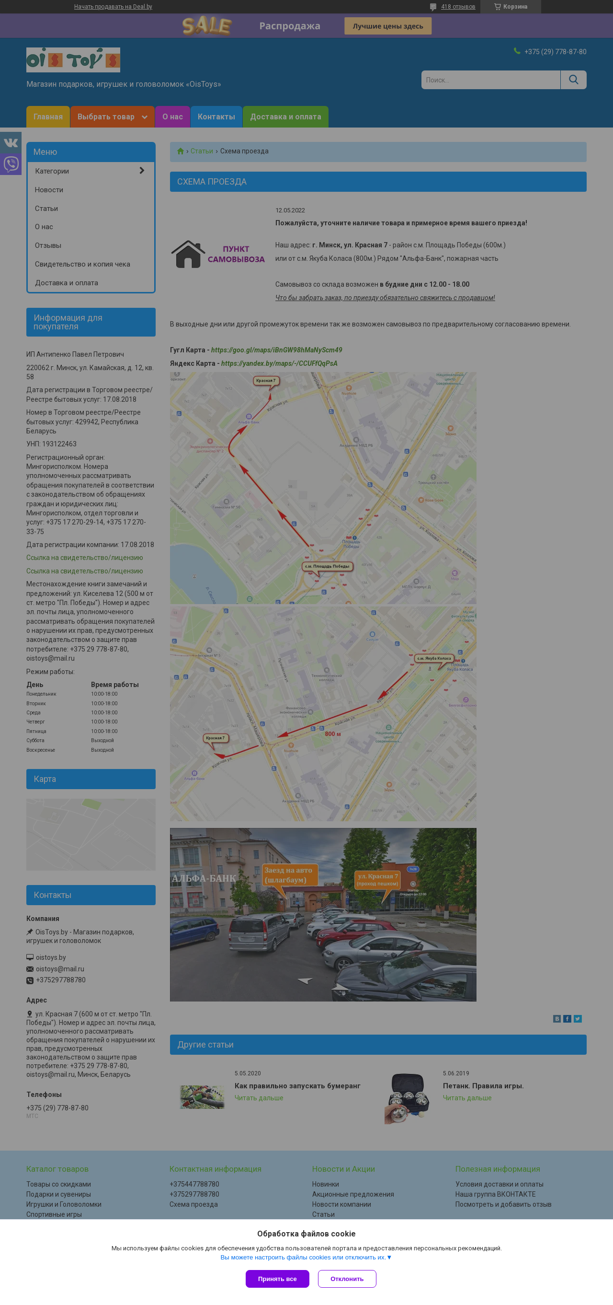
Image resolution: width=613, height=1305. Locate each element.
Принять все (277, 1278)
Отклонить (347, 1278)
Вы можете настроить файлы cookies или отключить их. (303, 1257)
